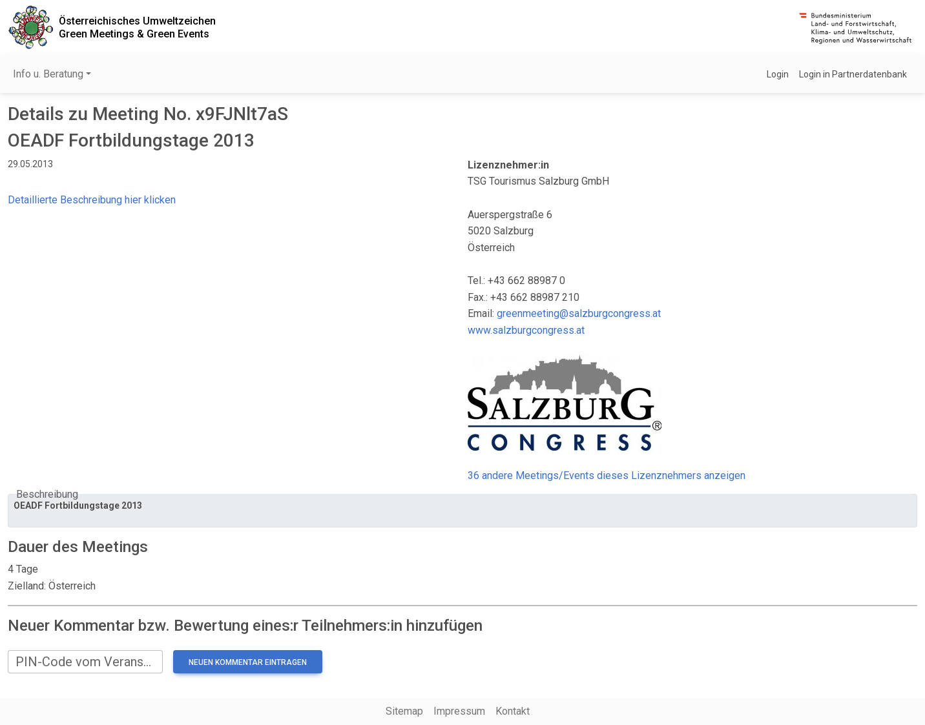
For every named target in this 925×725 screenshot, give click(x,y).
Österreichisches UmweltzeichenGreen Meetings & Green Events (137, 27)
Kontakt (512, 711)
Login (778, 74)
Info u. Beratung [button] (48, 74)
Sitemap (404, 711)
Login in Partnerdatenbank (853, 74)
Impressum (459, 711)
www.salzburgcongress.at (526, 330)
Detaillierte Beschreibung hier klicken (92, 200)
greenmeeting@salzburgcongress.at (579, 313)
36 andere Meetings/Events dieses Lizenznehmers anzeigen (606, 475)
